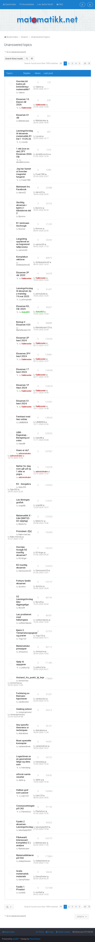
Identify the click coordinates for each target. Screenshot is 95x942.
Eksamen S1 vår (22, 116)
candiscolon (24, 702)
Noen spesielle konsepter (23, 742)
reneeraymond (25, 712)
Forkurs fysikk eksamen (23, 582)
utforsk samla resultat (23, 775)
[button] (61, 63)
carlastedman (25, 746)
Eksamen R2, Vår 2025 (22, 307)
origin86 (22, 506)
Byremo (22, 216)
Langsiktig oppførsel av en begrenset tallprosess (23, 242)
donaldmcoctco (22, 162)
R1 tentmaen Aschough (22, 224)
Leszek (24, 142)
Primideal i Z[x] (23, 531)
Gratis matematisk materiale (22, 874)
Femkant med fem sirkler (23, 418)
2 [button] (68, 63)
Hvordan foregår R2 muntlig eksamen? (21, 551)
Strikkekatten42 (23, 265)
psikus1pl (25, 668)
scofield (22, 893)
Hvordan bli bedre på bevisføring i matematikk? (23, 85)
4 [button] (75, 63)
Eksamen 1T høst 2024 (22, 370)
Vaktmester (26, 108)
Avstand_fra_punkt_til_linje (30, 677)
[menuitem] (27, 4)
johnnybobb (26, 300)
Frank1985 (26, 180)
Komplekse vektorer (22, 258)
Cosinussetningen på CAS (25, 807)
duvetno (22, 587)
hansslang (25, 768)
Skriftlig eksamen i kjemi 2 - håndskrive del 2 (23, 208)
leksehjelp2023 (25, 830)
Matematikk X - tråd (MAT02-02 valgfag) (24, 518)
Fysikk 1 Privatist (20, 888)
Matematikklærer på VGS (25, 856)
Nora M (22, 608)
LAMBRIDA (23, 422)
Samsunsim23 (25, 571)
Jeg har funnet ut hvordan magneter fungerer (23, 172)
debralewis (23, 733)
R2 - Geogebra (23, 484)
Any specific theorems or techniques (22, 727)
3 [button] (72, 63)
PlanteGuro (26, 812)
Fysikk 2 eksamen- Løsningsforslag (24, 824)
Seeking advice (24, 709)
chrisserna (23, 652)
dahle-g (22, 780)
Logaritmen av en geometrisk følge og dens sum (23, 760)
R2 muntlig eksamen (21, 566)
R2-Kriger (23, 558)
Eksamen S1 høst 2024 (22, 402)
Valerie (22, 93)
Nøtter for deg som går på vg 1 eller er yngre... (23, 470)
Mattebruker (24, 121)
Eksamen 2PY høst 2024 (23, 355)
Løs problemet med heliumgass (23, 617)
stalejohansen (25, 861)
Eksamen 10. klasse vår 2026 (22, 102)
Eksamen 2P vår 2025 (22, 274)
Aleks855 (25, 312)
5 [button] (79, 63)
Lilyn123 (25, 796)
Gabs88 (22, 444)
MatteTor (23, 524)
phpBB (15, 939)
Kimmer (22, 229)
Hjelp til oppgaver (21, 663)
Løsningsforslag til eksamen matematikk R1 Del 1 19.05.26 (24, 134)
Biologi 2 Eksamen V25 (23, 323)
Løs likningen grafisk (23, 501)
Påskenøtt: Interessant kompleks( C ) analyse (23, 841)
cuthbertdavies (25, 623)
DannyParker (24, 880)
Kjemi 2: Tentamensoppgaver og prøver (26, 633)
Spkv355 (22, 487)
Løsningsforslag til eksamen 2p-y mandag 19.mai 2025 (24, 292)
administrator (25, 453)
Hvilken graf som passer (22, 791)
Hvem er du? (22, 450)
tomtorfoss (23, 681)
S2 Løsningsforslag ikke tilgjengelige (24, 600)
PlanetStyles (35, 939)
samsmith (23, 250)
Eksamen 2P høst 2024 (22, 339)
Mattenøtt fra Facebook (23, 188)
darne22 (22, 192)
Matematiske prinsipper (23, 647)
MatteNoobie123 (23, 330)
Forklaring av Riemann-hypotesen (22, 696)
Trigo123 (22, 639)
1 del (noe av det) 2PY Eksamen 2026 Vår (24, 152)
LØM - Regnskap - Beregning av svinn (22, 436)
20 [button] (85, 63)
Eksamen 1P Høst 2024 (22, 386)
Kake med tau (24, 534)
